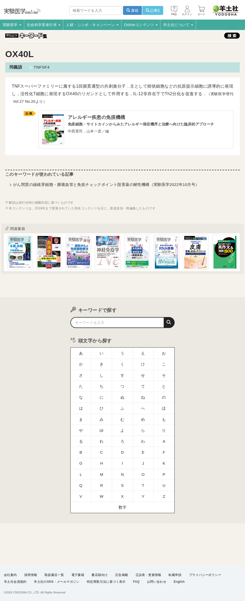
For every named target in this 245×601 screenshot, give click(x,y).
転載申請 (175, 574)
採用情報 (30, 574)
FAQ (136, 582)
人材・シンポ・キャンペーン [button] (92, 25)
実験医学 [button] (12, 25)
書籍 (132, 10)
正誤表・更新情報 (148, 574)
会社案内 (10, 574)
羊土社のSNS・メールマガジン (56, 582)
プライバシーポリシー (205, 574)
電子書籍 (77, 574)
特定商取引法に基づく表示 (106, 582)
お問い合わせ (156, 582)
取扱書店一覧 (54, 574)
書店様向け (99, 574)
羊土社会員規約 (15, 582)
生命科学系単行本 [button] (44, 25)
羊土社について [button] (178, 25)
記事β (153, 10)
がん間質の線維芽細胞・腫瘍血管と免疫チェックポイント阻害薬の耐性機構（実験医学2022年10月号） (106, 185)
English (179, 582)
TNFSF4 (41, 67)
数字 (123, 487)
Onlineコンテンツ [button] (141, 25)
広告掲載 (121, 574)
